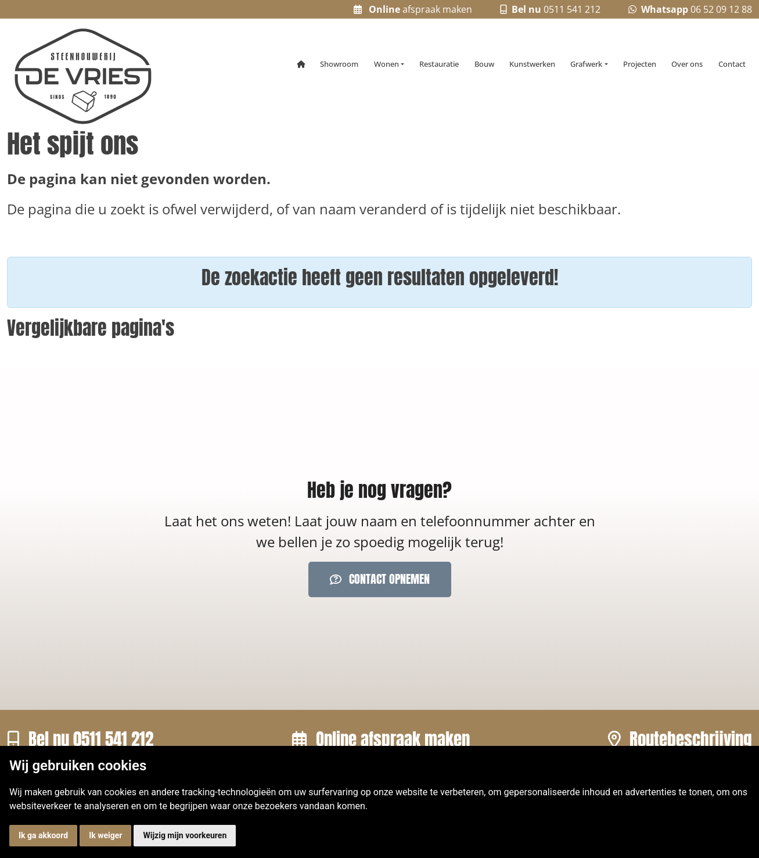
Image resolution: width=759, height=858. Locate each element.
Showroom (339, 64)
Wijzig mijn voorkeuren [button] (184, 835)
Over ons (687, 64)
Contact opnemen (380, 579)
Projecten (639, 64)
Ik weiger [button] (105, 835)
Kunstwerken (532, 64)
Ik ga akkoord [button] (43, 835)
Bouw (484, 64)
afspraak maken (413, 9)
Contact (732, 64)
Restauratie (439, 64)
